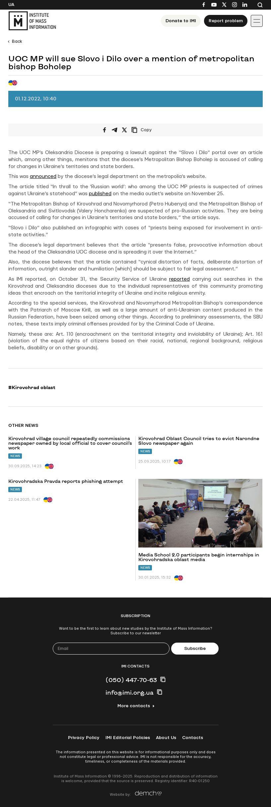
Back (17, 41)
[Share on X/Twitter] (124, 130)
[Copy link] (150, 130)
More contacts (133, 706)
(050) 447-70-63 (131, 680)
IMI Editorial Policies (127, 737)
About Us (166, 737)
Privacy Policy (84, 737)
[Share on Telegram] (114, 130)
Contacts (192, 737)
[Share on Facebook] (104, 130)
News (15, 456)
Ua (11, 4)
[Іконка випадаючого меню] (257, 21)
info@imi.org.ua (129, 692)
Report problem (226, 21)
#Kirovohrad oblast (31, 387)
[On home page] (32, 20)
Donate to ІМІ (181, 21)
